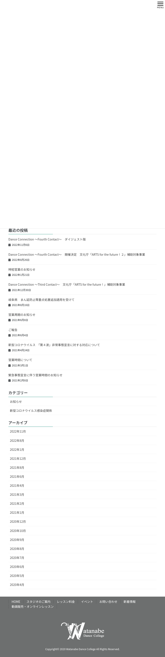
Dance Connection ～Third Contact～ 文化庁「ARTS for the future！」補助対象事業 (66, 284)
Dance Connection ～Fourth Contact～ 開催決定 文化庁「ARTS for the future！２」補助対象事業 (76, 254)
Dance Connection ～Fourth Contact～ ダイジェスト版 (47, 239)
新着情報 (130, 601)
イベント (87, 601)
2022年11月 (18, 431)
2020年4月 (17, 584)
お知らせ (16, 401)
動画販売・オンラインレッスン (33, 606)
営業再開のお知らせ (21, 314)
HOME (16, 601)
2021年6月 (17, 476)
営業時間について (20, 360)
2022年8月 (17, 440)
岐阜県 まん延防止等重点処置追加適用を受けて (41, 299)
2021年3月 (17, 494)
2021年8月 (17, 467)
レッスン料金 (66, 601)
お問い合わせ (108, 601)
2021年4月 (17, 485)
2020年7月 (17, 557)
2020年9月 (17, 540)
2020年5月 (17, 575)
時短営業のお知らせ (21, 269)
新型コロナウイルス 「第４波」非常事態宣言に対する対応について (54, 345)
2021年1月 (17, 512)
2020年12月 (18, 521)
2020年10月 (18, 531)
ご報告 (12, 330)
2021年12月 (18, 458)
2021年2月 (17, 503)
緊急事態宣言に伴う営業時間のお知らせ (35, 375)
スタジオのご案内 (38, 601)
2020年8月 (17, 549)
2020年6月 (17, 566)
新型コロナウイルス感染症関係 (31, 410)
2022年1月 (17, 449)
